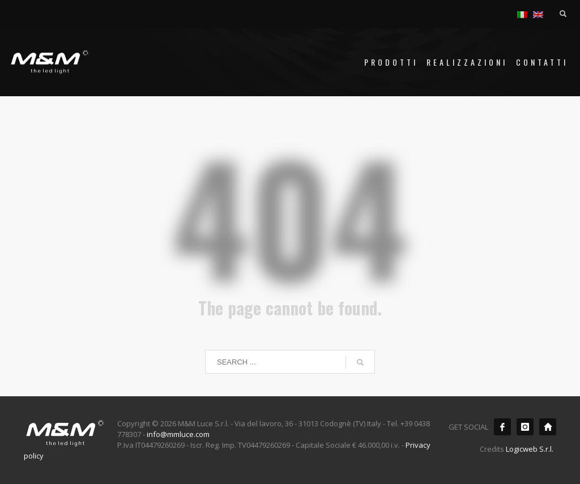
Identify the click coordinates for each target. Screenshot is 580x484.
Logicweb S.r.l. (529, 449)
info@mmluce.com (178, 434)
